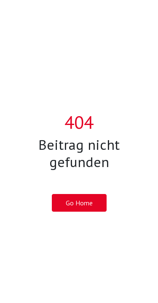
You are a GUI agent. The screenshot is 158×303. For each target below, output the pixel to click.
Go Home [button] (79, 203)
